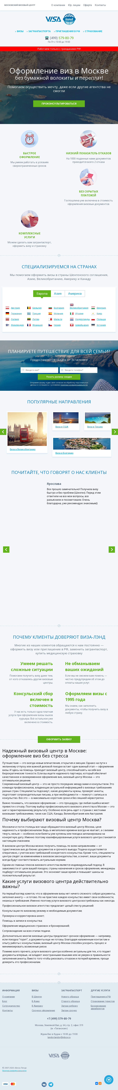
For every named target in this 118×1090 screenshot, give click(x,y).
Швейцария (82, 324)
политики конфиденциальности (74, 385)
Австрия (15, 307)
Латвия (15, 319)
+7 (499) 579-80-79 (59, 1018)
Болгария (59, 307)
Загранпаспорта (39, 31)
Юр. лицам (74, 5)
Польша (101, 319)
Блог (4, 1001)
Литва (35, 319)
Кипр (99, 313)
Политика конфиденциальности (14, 1071)
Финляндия (17, 324)
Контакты (100, 5)
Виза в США (61, 426)
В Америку (37, 1006)
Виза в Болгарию (64, 453)
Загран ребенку (69, 1006)
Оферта (87, 5)
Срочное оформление (43, 1010)
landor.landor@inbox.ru (59, 1037)
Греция (36, 313)
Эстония (101, 324)
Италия (79, 313)
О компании (58, 5)
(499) (62, 38)
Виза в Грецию (95, 426)
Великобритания (79, 307)
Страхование (93, 31)
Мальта (58, 319)
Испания (58, 313)
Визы (20, 31)
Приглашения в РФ (68, 31)
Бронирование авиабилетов (98, 1007)
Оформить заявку (59, 739)
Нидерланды (82, 319)
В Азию (36, 1001)
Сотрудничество (11, 1006)
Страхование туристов (103, 1001)
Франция (37, 324)
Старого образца (70, 1001)
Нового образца (70, 996)
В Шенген (37, 996)
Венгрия (101, 307)
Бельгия (36, 307)
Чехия (57, 324)
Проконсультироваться (59, 103)
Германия (16, 313)
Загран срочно (69, 1010)
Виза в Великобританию (22, 449)
